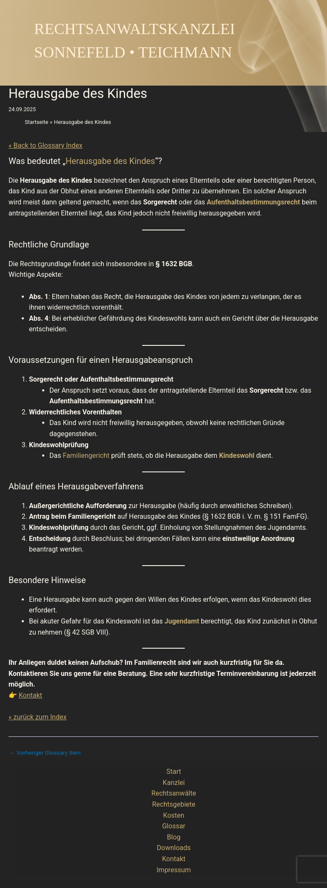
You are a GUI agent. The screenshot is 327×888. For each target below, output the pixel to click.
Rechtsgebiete (173, 804)
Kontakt (30, 695)
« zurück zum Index (37, 717)
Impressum (174, 870)
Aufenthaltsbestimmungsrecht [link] (253, 202)
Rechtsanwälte (174, 793)
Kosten (173, 815)
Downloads (173, 848)
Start (173, 771)
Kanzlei (174, 783)
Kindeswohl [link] (236, 455)
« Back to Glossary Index (46, 145)
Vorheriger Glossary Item (45, 753)
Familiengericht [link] (86, 455)
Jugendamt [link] (181, 621)
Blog (174, 837)
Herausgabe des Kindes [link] (110, 161)
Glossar (174, 826)
